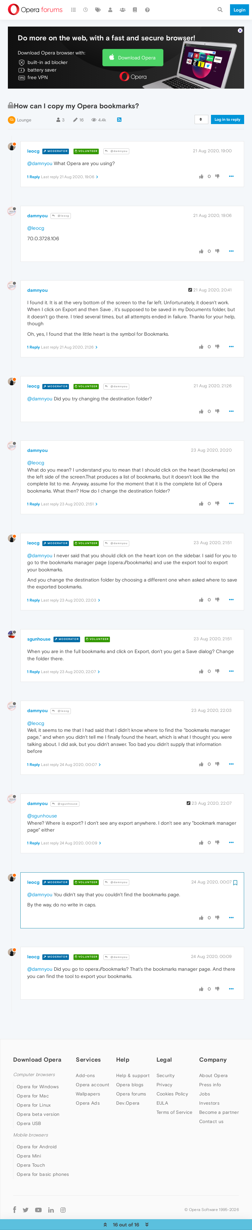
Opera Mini (29, 1135)
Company (213, 1039)
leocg (33, 131)
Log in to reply (228, 99)
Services (88, 1039)
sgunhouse (39, 619)
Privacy (165, 1064)
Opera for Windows (38, 1066)
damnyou (37, 195)
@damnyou (116, 131)
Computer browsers (34, 1054)
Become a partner (219, 1092)
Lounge (24, 99)
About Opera (213, 1055)
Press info (210, 1064)
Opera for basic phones (43, 1154)
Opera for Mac (33, 1075)
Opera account (92, 1064)
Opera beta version (38, 1094)
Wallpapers (88, 1073)
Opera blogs (129, 1064)
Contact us (211, 1101)
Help (122, 1039)
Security (166, 1055)
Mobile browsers (30, 1115)
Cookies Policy (172, 1073)
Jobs (204, 1073)
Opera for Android (37, 1126)
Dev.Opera (128, 1083)
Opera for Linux (34, 1085)
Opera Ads (88, 1083)
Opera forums (131, 1073)
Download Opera (137, 37)
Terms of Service (175, 1092)
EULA (162, 1083)
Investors (209, 1083)
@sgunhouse (65, 783)
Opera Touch (31, 1145)
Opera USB (29, 1103)
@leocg (60, 195)
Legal (164, 1039)
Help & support (133, 1055)
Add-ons (85, 1055)
